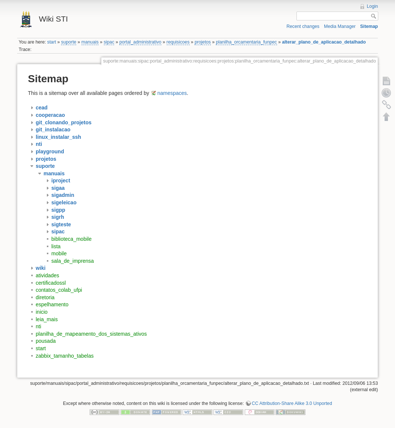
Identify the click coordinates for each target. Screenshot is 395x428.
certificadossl (51, 283)
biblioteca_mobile (71, 239)
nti (38, 326)
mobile (59, 253)
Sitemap (369, 26)
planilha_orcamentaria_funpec (246, 42)
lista (56, 246)
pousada (46, 341)
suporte (68, 42)
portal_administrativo (140, 42)
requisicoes (178, 42)
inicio (42, 312)
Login (372, 6)
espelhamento (52, 304)
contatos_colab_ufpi (59, 290)
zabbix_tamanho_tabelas (65, 356)
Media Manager (340, 26)
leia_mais (47, 319)
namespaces (172, 93)
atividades (47, 275)
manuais (90, 42)
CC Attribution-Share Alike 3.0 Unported (292, 403)
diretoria (45, 297)
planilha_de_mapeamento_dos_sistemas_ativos (91, 334)
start (51, 42)
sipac (109, 42)
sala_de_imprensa (72, 261)
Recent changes (302, 26)
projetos (203, 42)
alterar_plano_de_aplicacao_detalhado (324, 42)
